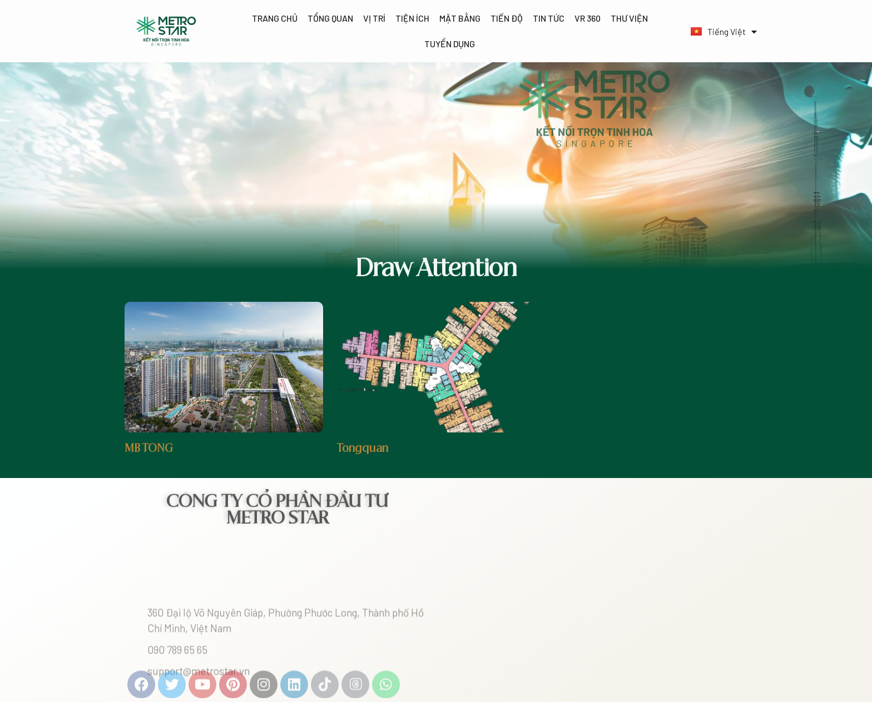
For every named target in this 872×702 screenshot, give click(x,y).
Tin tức (548, 18)
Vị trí (374, 18)
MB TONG (149, 449)
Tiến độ (506, 18)
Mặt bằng (459, 18)
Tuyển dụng (449, 43)
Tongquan (362, 449)
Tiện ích (412, 18)
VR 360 (587, 18)
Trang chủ (275, 18)
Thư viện (629, 18)
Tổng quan (330, 18)
